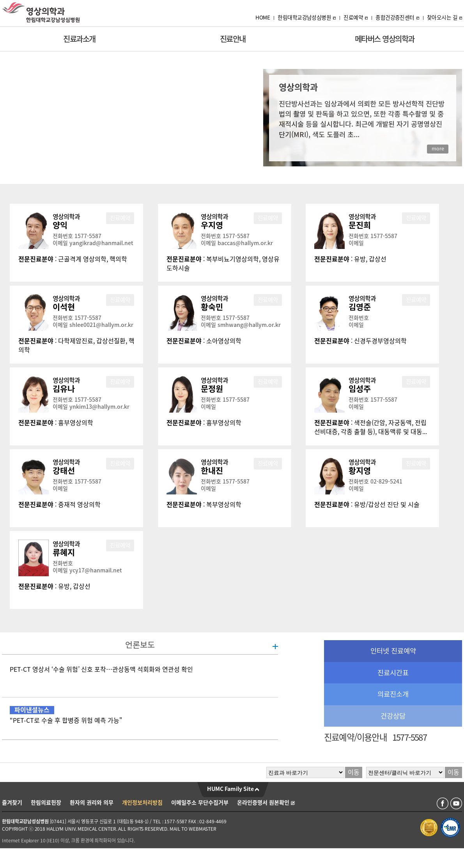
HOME (262, 17)
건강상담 (393, 716)
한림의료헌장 (46, 802)
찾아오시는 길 (444, 17)
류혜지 (64, 552)
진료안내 (233, 39)
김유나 (64, 389)
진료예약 (356, 17)
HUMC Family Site (233, 789)
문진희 (360, 225)
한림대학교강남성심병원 (307, 17)
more (438, 148)
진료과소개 (79, 39)
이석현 (64, 307)
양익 (60, 225)
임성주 (360, 389)
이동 (354, 772)
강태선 (64, 471)
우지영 (212, 225)
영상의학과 (66, 217)
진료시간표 (393, 672)
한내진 (212, 471)
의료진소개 (393, 694)
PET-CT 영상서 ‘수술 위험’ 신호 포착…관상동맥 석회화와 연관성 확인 (101, 669)
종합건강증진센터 (397, 17)
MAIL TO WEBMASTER (193, 828)
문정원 (212, 389)
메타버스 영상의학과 (384, 39)
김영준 (360, 307)
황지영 (360, 471)
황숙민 (212, 307)
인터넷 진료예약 (393, 651)
